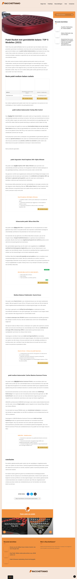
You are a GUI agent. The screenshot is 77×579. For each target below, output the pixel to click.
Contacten (71, 3)
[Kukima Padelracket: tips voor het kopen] (57, 34)
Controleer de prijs (28, 98)
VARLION (16, 381)
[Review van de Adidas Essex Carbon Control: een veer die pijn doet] (6, 548)
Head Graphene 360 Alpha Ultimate (28, 197)
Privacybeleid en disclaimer (42, 575)
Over (66, 3)
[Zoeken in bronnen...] (64, 14)
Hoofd (15, 165)
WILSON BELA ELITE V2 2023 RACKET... (28, 272)
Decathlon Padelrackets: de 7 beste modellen (67, 27)
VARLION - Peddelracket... (25, 435)
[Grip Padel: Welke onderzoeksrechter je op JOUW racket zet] (6, 554)
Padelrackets (7, 14)
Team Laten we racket (27, 514)
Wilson (16, 227)
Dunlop (10, 116)
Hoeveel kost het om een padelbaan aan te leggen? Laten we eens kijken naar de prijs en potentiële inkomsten (67, 42)
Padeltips (50, 3)
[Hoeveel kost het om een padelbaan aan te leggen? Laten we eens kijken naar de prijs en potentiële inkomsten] (57, 41)
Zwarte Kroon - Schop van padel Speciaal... (30, 351)
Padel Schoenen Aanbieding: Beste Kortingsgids (22, 559)
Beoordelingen (58, 3)
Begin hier (43, 3)
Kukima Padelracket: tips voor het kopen (67, 34)
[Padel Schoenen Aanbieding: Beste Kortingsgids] (6, 561)
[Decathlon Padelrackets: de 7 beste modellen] (57, 28)
